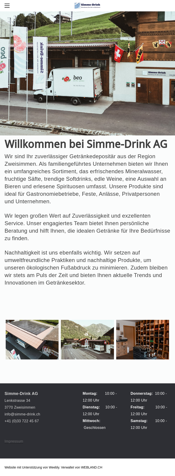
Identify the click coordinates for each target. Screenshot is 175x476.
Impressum (14, 441)
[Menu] (8, 5)
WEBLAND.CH (91, 467)
